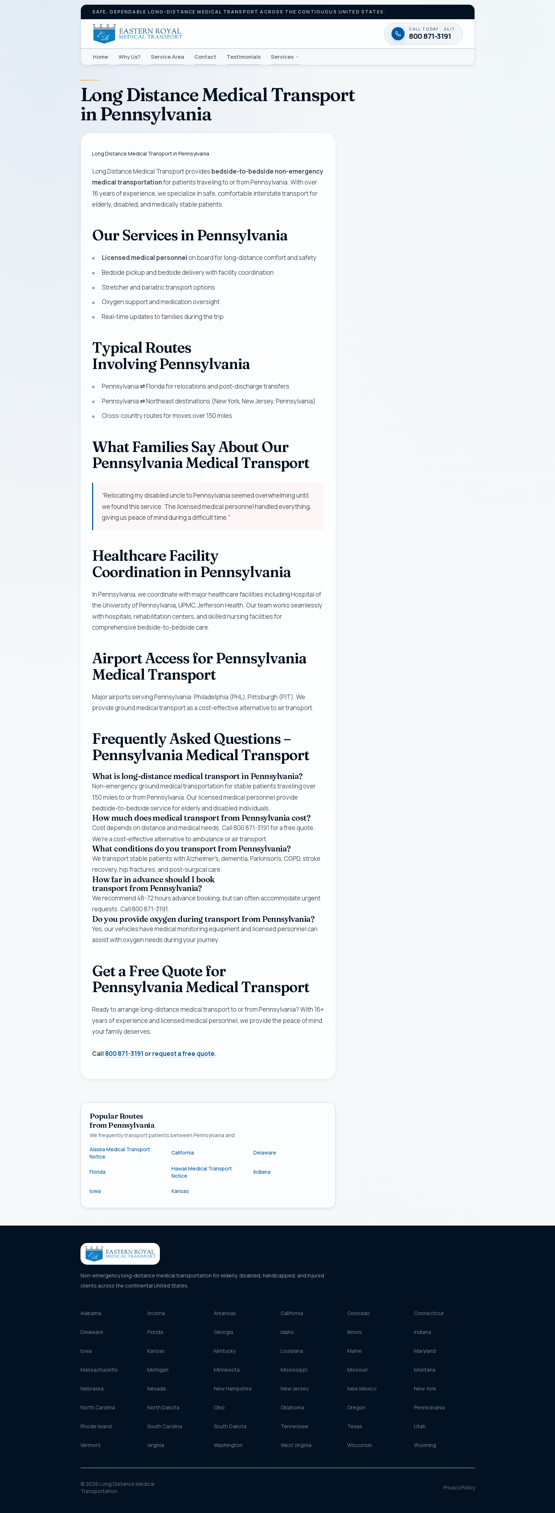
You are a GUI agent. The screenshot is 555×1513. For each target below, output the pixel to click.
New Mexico (362, 1388)
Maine (354, 1350)
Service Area (167, 56)
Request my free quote (410, 445)
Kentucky (225, 1350)
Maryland (425, 1350)
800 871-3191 (124, 1053)
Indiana (261, 1171)
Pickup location (381, 315)
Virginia (155, 1445)
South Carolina (164, 1426)
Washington (228, 1445)
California (182, 1152)
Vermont (90, 1445)
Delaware (264, 1152)
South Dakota (230, 1426)
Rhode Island (96, 1426)
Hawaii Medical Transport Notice (201, 1172)
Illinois (354, 1331)
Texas (354, 1426)
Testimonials (244, 56)
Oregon (356, 1407)
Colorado (358, 1313)
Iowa (95, 1190)
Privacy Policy (459, 1487)
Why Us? (130, 56)
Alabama (90, 1313)
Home (100, 56)
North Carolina (97, 1407)
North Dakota (163, 1407)
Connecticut (429, 1313)
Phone (376, 229)
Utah (420, 1426)
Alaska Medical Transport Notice (120, 1153)
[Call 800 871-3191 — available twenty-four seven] (410, 493)
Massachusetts (99, 1369)
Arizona (156, 1313)
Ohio (219, 1407)
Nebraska (92, 1388)
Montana (424, 1369)
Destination (377, 347)
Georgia (223, 1331)
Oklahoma (292, 1407)
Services (285, 56)
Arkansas (225, 1313)
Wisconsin (359, 1445)
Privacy (435, 464)
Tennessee (294, 1426)
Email (361, 263)
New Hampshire (233, 1388)
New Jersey (294, 1388)
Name (362, 196)
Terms (449, 464)
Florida (97, 1171)
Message (387, 378)
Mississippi (294, 1369)
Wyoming (425, 1445)
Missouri (357, 1369)
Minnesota (227, 1369)
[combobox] (410, 330)
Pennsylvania (429, 1407)
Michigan (158, 1369)
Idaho (287, 1331)
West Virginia (296, 1445)
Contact (205, 56)
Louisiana (292, 1350)
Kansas (180, 1190)
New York (425, 1388)
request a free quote (183, 1053)
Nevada (156, 1388)
